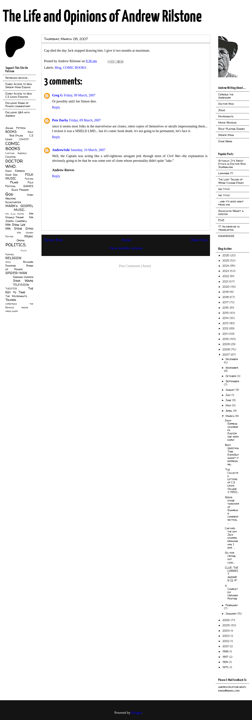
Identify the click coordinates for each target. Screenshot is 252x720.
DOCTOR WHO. (14, 163)
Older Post (198, 240)
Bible (30, 132)
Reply (56, 107)
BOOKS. (11, 131)
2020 (226, 287)
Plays (24, 250)
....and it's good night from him (231, 202)
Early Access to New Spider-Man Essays (18, 85)
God (9, 194)
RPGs (8, 262)
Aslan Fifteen (15, 128)
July (229, 395)
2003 (226, 636)
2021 (225, 281)
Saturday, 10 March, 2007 (88, 150)
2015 (225, 313)
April (229, 411)
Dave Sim (11, 175)
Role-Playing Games (231, 129)
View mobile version (126, 248)
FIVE (221, 220)
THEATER (11, 288)
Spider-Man (226, 135)
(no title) (224, 189)
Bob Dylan (16, 135)
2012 (225, 328)
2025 (226, 260)
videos (24, 307)
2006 (226, 620)
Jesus (221, 110)
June (229, 400)
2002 (226, 641)
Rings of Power (19, 267)
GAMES (28, 186)
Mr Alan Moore (14, 213)
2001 (226, 646)
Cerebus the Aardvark (226, 96)
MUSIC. (19, 210)
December (232, 359)
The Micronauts (16, 296)
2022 (226, 276)
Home (127, 240)
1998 (225, 651)
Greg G (57, 95)
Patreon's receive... (17, 78)
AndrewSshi (61, 150)
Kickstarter (13, 202)
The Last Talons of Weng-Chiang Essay (231, 181)
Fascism (29, 178)
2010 (226, 339)
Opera (21, 240)
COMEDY (24, 139)
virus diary (11, 311)
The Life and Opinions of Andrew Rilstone (102, 17)
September (232, 381)
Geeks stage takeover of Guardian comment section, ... (232, 510)
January (231, 613)
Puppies (9, 254)
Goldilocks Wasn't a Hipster (231, 212)
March (230, 416)
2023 (226, 271)
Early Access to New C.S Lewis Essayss (18, 95)
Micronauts (225, 116)
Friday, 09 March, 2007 (79, 95)
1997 (225, 657)
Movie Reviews (227, 122)
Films (14, 182)
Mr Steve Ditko (19, 228)
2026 (226, 255)
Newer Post (53, 240)
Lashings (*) (225, 173)
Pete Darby (60, 120)
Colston (10, 157)
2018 (225, 297)
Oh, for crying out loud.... (230, 557)
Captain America (16, 153)
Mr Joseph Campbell (19, 219)
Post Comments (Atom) (135, 266)
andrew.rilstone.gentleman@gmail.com (232, 688)
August (231, 390)
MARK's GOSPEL (19, 206)
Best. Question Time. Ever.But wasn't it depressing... (232, 454)
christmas (11, 303)
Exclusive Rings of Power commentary (17, 104)
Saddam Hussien (23, 277)
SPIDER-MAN (16, 273)
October (231, 376)
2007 (226, 354)
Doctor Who (226, 104)
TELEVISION (21, 284)
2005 (226, 625)
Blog (58, 67)
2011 (225, 334)
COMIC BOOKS (74, 67)
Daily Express (15, 171)
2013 (225, 323)
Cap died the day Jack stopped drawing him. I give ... (231, 537)
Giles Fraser (19, 190)
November (232, 367)
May (229, 405)
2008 (226, 349)
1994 (225, 662)
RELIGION (13, 258)
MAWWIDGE (226, 236)
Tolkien (10, 300)
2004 (226, 630)
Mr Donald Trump (19, 215)
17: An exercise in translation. (228, 228)
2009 (226, 344)
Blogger (136, 712)
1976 (225, 667)
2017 (225, 302)
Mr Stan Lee (15, 224)
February (232, 605)
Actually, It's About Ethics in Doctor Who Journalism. (232, 164)
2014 (225, 318)
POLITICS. (15, 245)
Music (28, 236)
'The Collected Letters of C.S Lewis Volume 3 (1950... (232, 481)
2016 (226, 307)
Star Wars (23, 280)
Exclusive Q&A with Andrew (17, 113)
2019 (225, 292)
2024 (226, 266)
